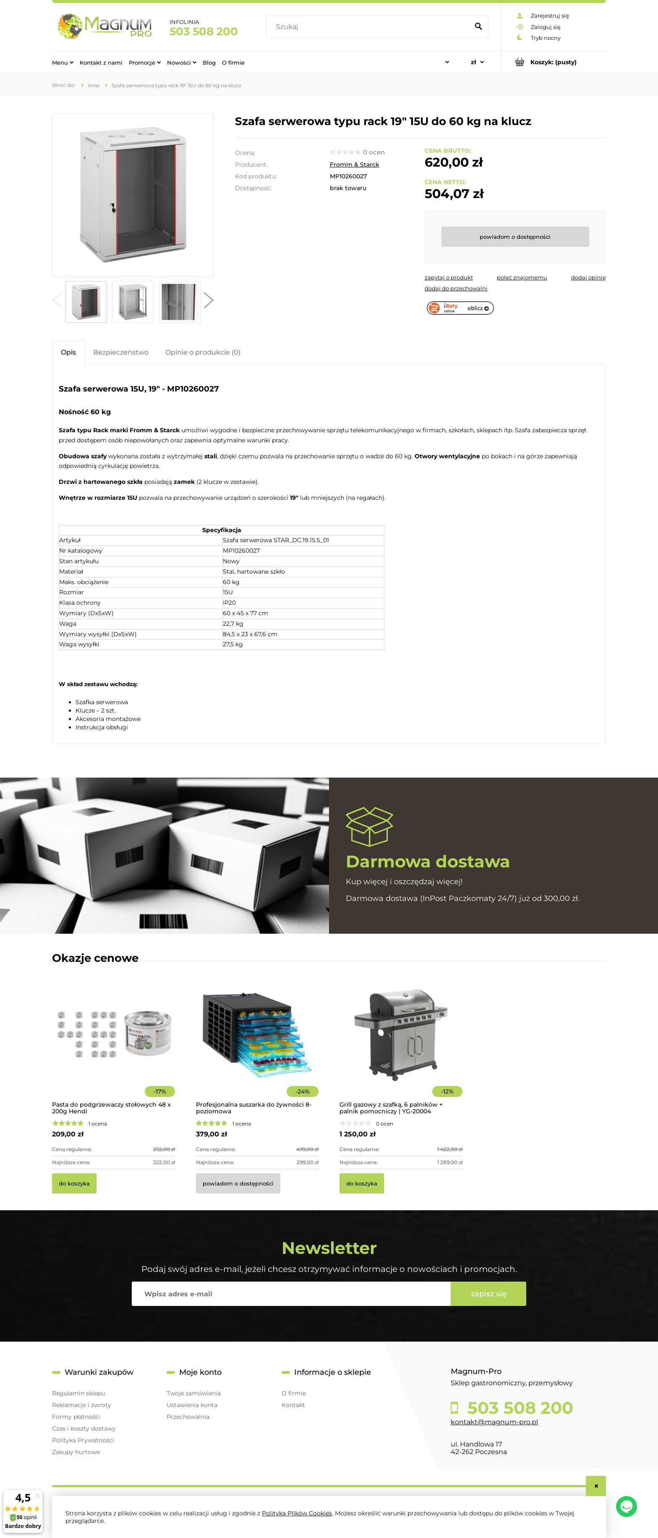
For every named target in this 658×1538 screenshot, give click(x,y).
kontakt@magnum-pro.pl (494, 1422)
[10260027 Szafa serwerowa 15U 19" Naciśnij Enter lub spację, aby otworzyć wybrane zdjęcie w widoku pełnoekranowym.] (133, 195)
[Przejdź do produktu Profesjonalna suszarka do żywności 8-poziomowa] (257, 1046)
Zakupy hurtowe (76, 1452)
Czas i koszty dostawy (84, 1428)
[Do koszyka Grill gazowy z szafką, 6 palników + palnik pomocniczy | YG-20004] (361, 1183)
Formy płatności (76, 1416)
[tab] (68, 352)
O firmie (294, 1393)
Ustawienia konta (192, 1405)
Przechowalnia (188, 1416)
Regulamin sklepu (78, 1393)
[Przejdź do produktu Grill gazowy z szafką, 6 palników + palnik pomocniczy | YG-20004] (400, 1046)
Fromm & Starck (354, 164)
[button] (57, 302)
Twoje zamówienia (194, 1393)
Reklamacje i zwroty (81, 1405)
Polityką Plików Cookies (297, 1513)
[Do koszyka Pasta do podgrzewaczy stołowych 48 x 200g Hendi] (74, 1183)
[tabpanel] (329, 555)
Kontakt (293, 1405)
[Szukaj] (478, 27)
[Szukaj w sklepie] (369, 27)
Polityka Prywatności (83, 1440)
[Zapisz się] (488, 1294)
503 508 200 (204, 31)
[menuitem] (62, 62)
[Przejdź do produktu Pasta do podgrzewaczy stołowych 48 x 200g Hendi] (113, 1046)
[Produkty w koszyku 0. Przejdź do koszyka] (553, 62)
